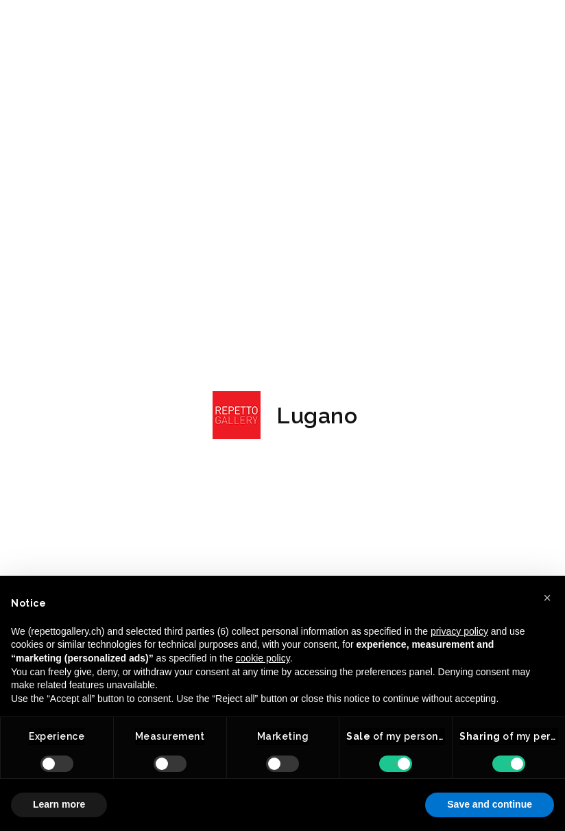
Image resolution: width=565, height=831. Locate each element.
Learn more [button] (59, 804)
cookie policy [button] (263, 658)
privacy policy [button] (459, 631)
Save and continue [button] (489, 804)
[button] (547, 598)
